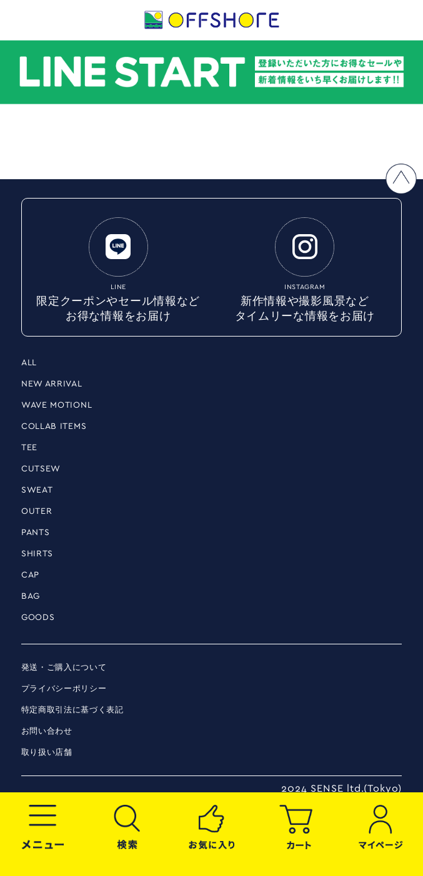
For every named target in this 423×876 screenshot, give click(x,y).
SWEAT (37, 490)
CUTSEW (41, 469)
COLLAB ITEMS (53, 426)
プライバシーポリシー (64, 689)
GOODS (38, 617)
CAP (30, 575)
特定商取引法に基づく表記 (72, 710)
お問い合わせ (46, 731)
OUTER (36, 511)
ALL (29, 362)
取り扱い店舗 (46, 753)
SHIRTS (37, 553)
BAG (30, 596)
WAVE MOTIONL (56, 405)
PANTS (35, 532)
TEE (29, 447)
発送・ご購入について (64, 668)
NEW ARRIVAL (51, 384)
